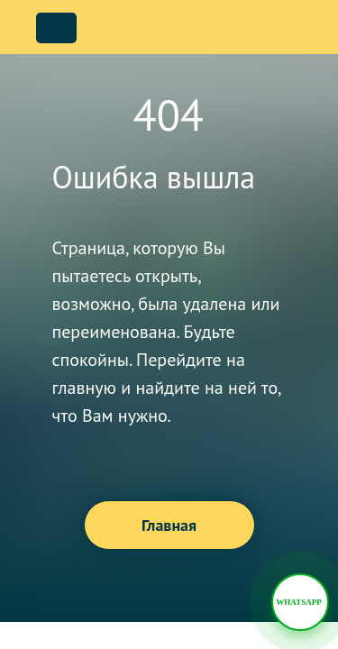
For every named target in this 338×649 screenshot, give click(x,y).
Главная (169, 525)
